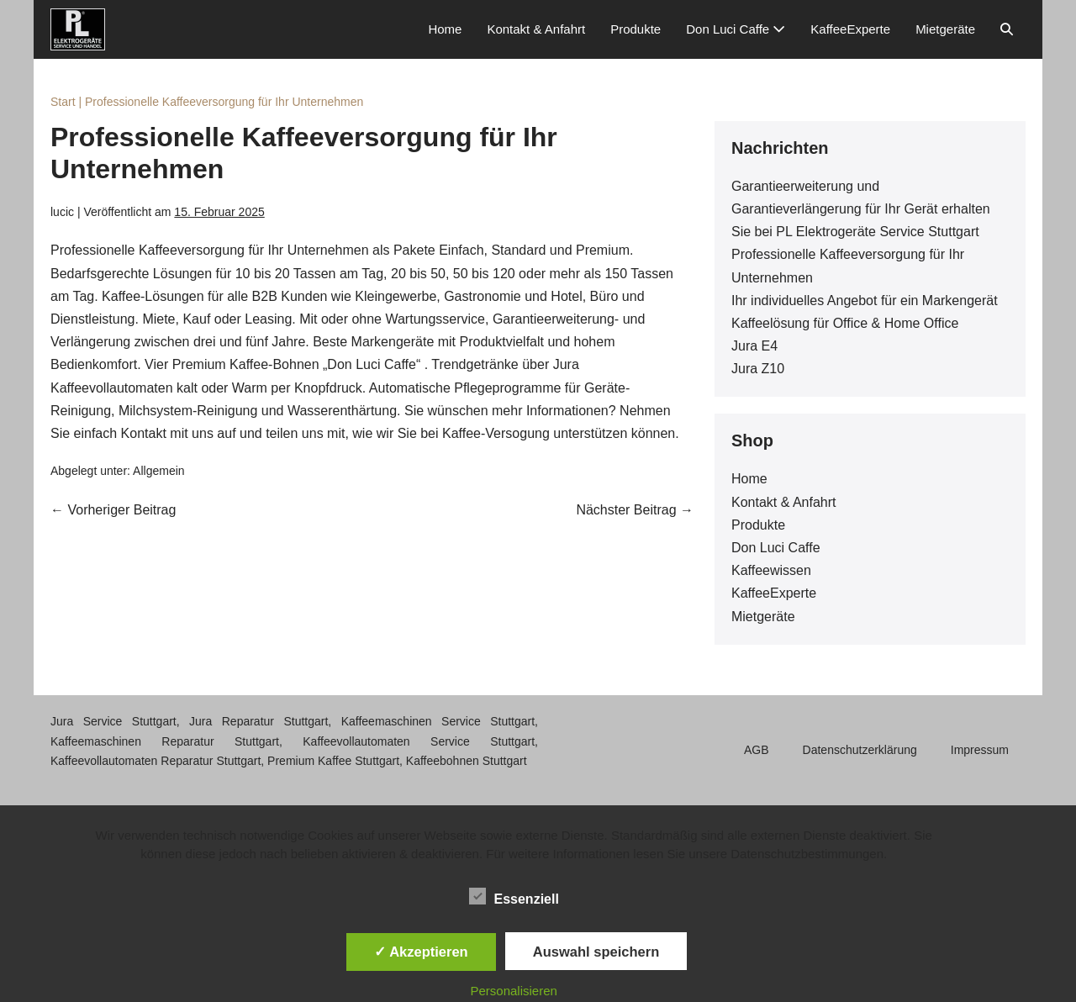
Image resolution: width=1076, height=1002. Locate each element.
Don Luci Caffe (735, 29)
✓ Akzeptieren (421, 951)
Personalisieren (514, 991)
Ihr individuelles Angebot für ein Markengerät (864, 300)
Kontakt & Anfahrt (536, 29)
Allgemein (158, 470)
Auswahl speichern (596, 951)
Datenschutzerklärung (860, 750)
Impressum (980, 750)
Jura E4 (754, 346)
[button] (1007, 29)
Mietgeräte (945, 29)
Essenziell (514, 896)
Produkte (635, 29)
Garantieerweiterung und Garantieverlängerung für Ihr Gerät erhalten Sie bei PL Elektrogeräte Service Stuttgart (860, 209)
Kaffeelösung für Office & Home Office (844, 323)
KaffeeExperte (850, 29)
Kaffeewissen (771, 570)
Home (445, 29)
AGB (756, 750)
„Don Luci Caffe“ (371, 364)
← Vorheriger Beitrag (113, 510)
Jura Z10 (757, 368)
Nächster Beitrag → (635, 510)
